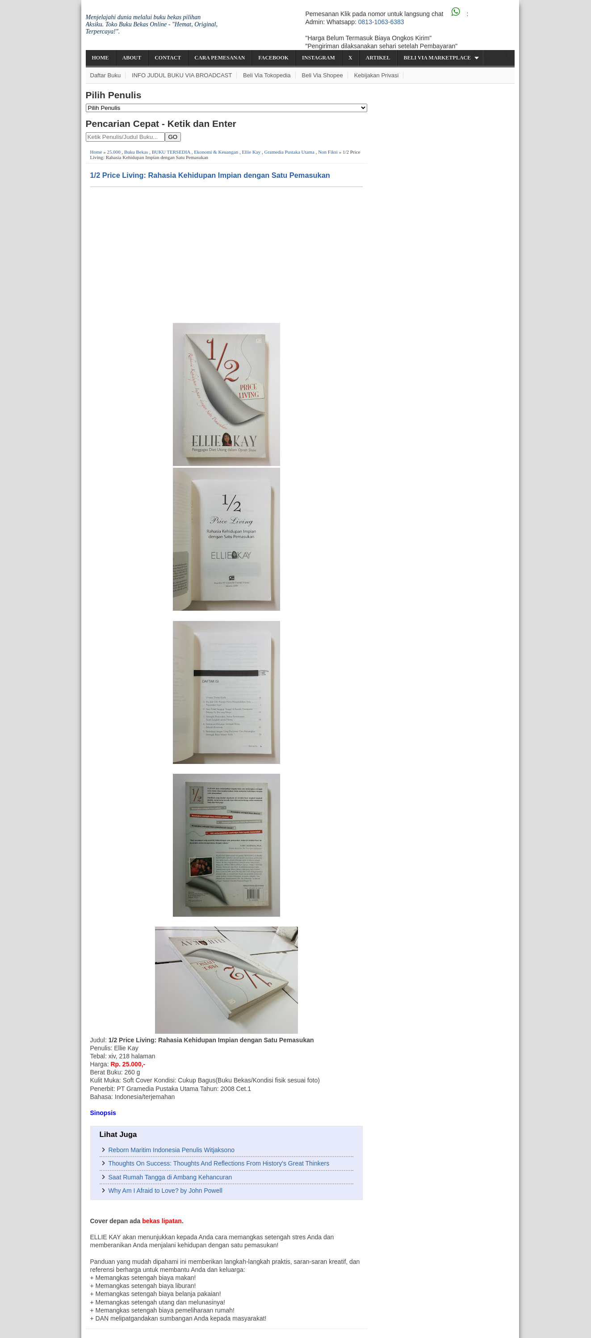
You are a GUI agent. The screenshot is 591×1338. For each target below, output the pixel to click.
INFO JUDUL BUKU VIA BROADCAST (182, 75)
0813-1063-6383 (381, 21)
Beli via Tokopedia (267, 75)
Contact (168, 58)
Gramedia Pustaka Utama (289, 152)
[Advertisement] (226, 254)
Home (100, 58)
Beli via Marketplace (437, 58)
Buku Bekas (136, 152)
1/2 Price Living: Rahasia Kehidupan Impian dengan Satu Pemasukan (210, 175)
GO (173, 137)
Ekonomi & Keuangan (216, 152)
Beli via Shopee (322, 75)
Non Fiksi (328, 152)
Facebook (273, 58)
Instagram (318, 58)
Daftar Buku (105, 75)
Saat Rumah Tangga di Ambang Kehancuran (170, 1177)
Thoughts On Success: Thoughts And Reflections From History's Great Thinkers (219, 1163)
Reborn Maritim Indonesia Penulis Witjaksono (172, 1149)
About (132, 58)
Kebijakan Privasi (376, 75)
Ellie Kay (251, 152)
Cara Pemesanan (219, 58)
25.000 (113, 152)
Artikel (378, 58)
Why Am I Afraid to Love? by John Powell (165, 1190)
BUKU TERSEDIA (171, 152)
